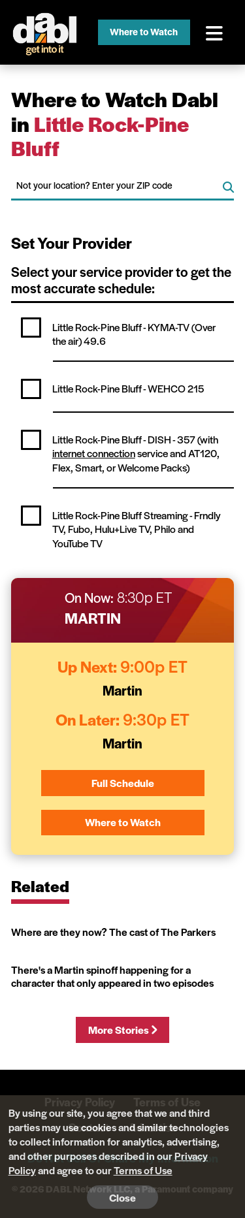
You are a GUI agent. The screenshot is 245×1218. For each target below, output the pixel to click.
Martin (93, 617)
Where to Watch (144, 31)
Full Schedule (122, 782)
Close (122, 1197)
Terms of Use (143, 1170)
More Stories (122, 1029)
